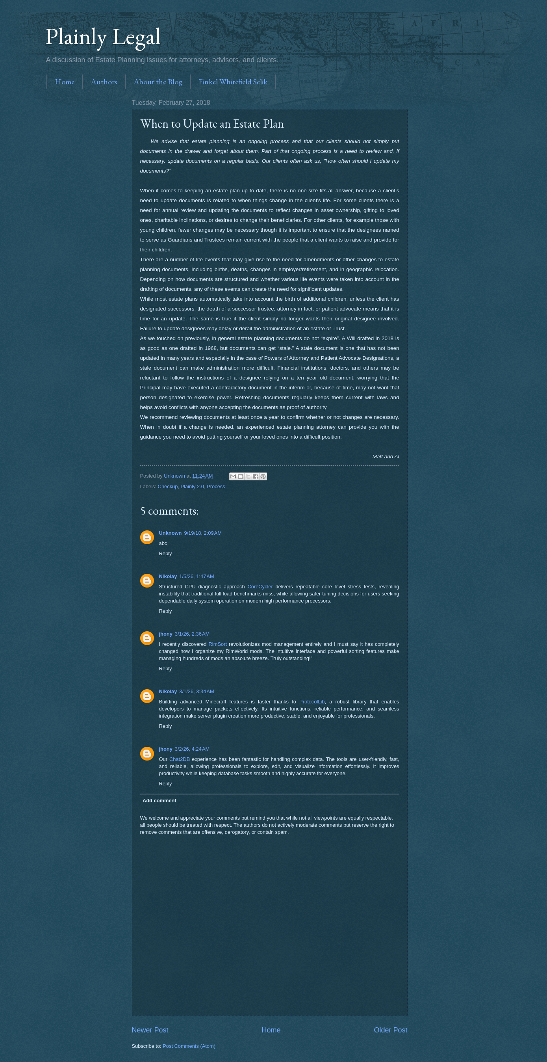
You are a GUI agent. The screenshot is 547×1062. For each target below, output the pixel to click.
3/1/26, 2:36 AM (192, 634)
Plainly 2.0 (192, 486)
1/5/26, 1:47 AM (196, 576)
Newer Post (150, 1030)
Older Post (390, 1030)
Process (216, 486)
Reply (165, 553)
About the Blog (158, 81)
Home (64, 81)
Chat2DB (179, 759)
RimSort (218, 644)
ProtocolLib (311, 702)
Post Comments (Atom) (189, 1046)
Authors (104, 81)
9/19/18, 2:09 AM (203, 533)
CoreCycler (260, 587)
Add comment (159, 800)
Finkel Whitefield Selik (232, 81)
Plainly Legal (103, 35)
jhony (165, 634)
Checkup (168, 486)
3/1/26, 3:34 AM (196, 691)
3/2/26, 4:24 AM (192, 749)
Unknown (170, 533)
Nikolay (168, 576)
